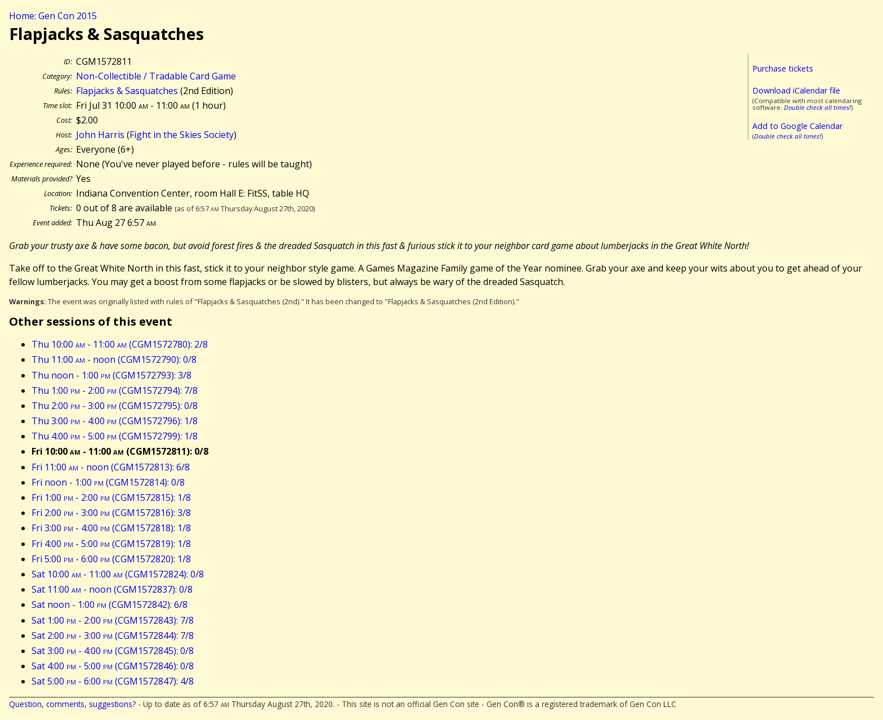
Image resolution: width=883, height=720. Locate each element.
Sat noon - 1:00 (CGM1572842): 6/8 (110, 604)
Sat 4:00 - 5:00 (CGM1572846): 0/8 (113, 666)
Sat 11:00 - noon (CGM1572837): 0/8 (112, 589)
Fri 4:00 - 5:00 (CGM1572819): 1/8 (111, 543)
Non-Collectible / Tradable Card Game (156, 76)
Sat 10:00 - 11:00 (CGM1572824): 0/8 (118, 574)
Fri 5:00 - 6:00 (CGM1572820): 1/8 (111, 559)
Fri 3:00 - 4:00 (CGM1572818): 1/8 (111, 528)
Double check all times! (817, 107)
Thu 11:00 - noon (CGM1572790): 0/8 (114, 359)
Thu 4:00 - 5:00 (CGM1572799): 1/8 (115, 436)
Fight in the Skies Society (182, 134)
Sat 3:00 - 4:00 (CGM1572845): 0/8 (113, 651)
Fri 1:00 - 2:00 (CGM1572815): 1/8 (111, 497)
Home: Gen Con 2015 (53, 16)
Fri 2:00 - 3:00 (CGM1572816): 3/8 (111, 512)
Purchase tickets (782, 68)
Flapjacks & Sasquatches (127, 91)
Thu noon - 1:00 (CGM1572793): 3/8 (111, 375)
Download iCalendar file (796, 90)
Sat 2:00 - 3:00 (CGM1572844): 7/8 (113, 635)
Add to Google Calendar (797, 126)
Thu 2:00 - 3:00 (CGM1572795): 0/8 (115, 405)
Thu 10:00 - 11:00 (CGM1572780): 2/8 (120, 344)
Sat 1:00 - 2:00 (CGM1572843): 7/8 (113, 620)
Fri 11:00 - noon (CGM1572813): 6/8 (111, 467)
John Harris (100, 134)
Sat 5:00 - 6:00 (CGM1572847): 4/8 (113, 681)
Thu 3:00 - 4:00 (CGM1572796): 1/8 (115, 421)
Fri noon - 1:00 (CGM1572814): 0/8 (108, 482)
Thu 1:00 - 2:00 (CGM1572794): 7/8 (115, 390)
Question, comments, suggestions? (72, 704)
